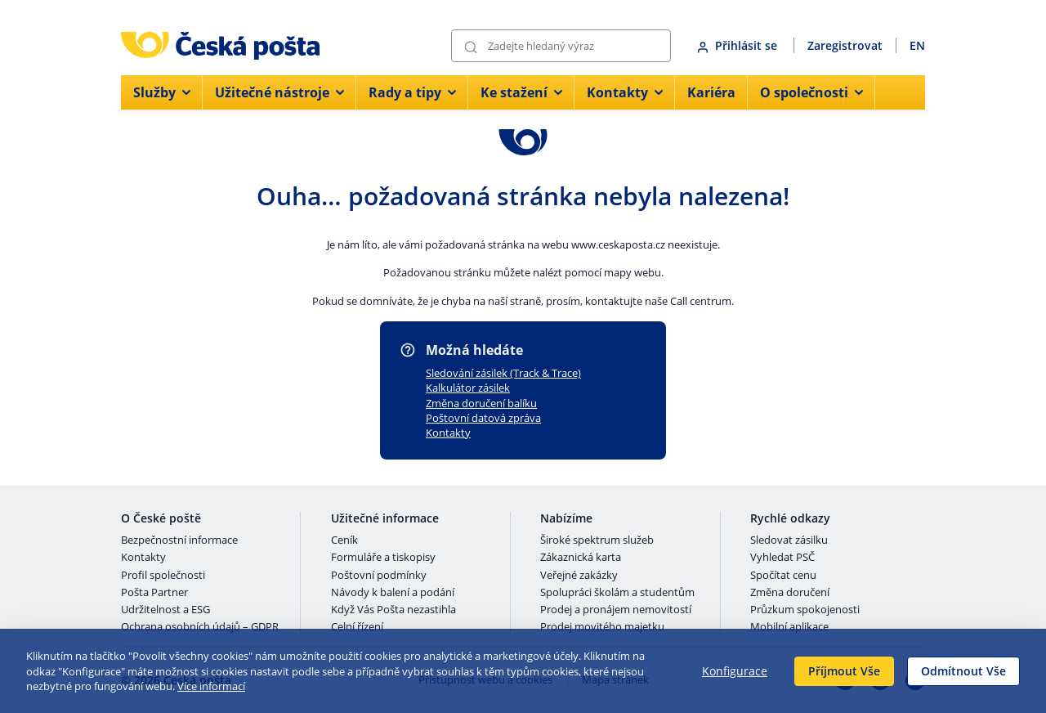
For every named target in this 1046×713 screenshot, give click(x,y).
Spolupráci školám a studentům (617, 592)
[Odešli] (470, 46)
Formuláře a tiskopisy (383, 557)
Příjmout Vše (844, 671)
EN (917, 45)
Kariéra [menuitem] (711, 92)
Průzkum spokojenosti (805, 610)
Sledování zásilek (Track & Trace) (503, 372)
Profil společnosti (163, 575)
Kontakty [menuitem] (625, 92)
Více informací (211, 686)
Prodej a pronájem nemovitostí (615, 610)
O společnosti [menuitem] (811, 92)
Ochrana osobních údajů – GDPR (200, 627)
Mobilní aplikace (789, 627)
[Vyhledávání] (561, 45)
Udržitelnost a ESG (165, 610)
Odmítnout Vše (963, 671)
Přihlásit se (738, 45)
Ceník (344, 540)
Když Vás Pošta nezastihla (393, 610)
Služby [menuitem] (161, 92)
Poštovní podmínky (379, 575)
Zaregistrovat (845, 45)
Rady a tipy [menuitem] (412, 92)
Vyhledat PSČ (782, 557)
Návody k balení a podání (392, 592)
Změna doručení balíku (481, 403)
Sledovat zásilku (789, 540)
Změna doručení (789, 592)
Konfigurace (734, 671)
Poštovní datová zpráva (483, 417)
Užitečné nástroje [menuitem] (279, 92)
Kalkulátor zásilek (468, 387)
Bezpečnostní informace (179, 540)
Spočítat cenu (783, 575)
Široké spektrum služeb (597, 540)
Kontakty (448, 432)
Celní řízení (357, 627)
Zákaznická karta (580, 557)
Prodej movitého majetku (602, 627)
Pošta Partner (154, 592)
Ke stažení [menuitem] (521, 92)
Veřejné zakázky (579, 575)
